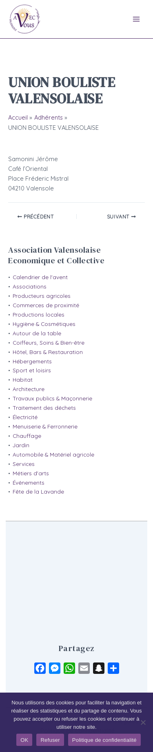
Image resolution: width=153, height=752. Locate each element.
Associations (30, 286)
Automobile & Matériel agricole (53, 454)
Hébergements (32, 361)
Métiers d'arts (31, 473)
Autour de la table (37, 333)
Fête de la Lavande (38, 491)
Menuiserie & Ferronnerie (45, 426)
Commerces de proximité (46, 305)
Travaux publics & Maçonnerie (52, 398)
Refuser (50, 740)
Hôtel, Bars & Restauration (48, 352)
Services (24, 464)
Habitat (23, 379)
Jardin (21, 445)
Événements (28, 482)
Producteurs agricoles (42, 296)
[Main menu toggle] (136, 19)
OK (24, 740)
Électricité (25, 417)
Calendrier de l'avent (40, 277)
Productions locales (38, 314)
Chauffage (27, 436)
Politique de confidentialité (104, 740)
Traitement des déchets (44, 407)
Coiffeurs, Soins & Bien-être (48, 342)
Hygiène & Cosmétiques (44, 324)
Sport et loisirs (32, 370)
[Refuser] (143, 722)
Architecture (28, 389)
